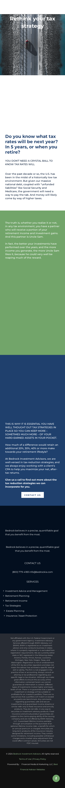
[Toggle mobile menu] (57, 6)
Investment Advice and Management (26, 591)
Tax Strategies (13, 605)
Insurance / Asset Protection (21, 615)
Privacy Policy (39, 759)
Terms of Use (25, 759)
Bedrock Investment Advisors (27, 754)
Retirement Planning (17, 595)
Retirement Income (16, 600)
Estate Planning (15, 610)
